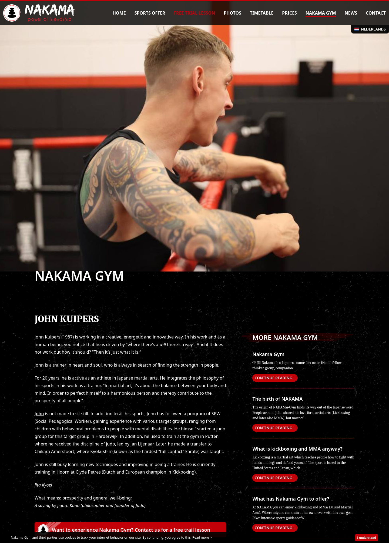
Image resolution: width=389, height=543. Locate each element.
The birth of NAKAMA (277, 398)
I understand (366, 537)
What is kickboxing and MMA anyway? (297, 448)
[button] (130, 529)
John (39, 414)
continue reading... (274, 377)
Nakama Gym (268, 354)
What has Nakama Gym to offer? (290, 498)
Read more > (202, 537)
